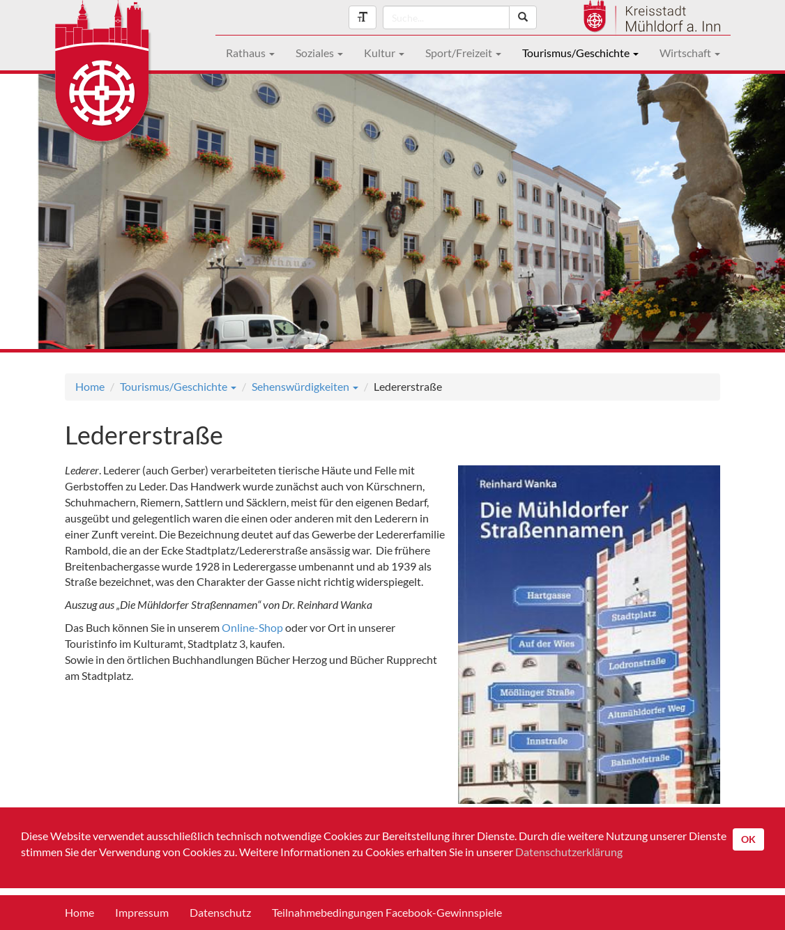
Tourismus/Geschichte (580, 52)
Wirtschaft (690, 52)
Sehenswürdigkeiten (305, 386)
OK (748, 839)
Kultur (384, 52)
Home (90, 386)
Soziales (319, 52)
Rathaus (250, 52)
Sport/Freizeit (463, 52)
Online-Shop (252, 627)
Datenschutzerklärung (569, 851)
